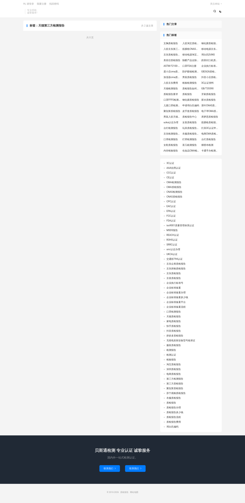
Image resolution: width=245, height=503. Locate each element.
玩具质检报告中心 (190, 129)
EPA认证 (171, 212)
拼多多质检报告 (174, 336)
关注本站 (215, 4)
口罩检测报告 (171, 140)
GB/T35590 (207, 89)
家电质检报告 (173, 322)
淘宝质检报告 (173, 365)
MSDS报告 (172, 231)
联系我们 (110, 469)
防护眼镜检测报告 (190, 72)
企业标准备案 (173, 289)
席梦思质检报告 (209, 118)
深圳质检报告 (173, 370)
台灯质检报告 (208, 140)
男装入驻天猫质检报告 (172, 118)
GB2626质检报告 (209, 72)
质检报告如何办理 (190, 89)
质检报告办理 (173, 408)
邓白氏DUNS (208, 55)
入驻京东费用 (171, 84)
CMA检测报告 (173, 183)
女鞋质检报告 (171, 146)
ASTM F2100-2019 (172, 67)
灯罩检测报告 (189, 140)
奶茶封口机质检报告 (209, 61)
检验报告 (171, 360)
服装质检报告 (173, 346)
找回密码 (54, 4)
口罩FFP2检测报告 (172, 101)
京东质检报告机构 (172, 55)
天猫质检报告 (173, 317)
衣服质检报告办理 (190, 134)
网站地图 (134, 493)
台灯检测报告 (171, 129)
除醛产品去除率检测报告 (190, 61)
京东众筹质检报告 (176, 265)
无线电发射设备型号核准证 (180, 341)
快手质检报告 (173, 327)
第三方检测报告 (174, 380)
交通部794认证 (174, 260)
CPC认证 (171, 202)
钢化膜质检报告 (190, 101)
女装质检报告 (189, 123)
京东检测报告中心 (172, 134)
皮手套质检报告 (190, 112)
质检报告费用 (173, 423)
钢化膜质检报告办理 (209, 44)
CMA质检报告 (173, 188)
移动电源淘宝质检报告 (190, 55)
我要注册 (41, 4)
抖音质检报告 (173, 332)
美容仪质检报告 (172, 61)
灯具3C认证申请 (209, 129)
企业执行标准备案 (209, 67)
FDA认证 (171, 221)
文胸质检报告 (171, 44)
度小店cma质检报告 (172, 72)
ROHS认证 (172, 241)
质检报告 (187, 95)
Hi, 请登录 (28, 4)
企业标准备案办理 (176, 293)
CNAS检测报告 (174, 193)
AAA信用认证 (173, 169)
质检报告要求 (171, 95)
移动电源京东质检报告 (209, 50)
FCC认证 (171, 217)
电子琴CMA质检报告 (209, 112)
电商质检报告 (173, 375)
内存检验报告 (171, 151)
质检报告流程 (173, 418)
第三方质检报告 (174, 384)
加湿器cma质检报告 (172, 78)
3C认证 (170, 164)
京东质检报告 (173, 274)
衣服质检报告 (173, 399)
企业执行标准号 (174, 284)
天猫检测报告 (171, 89)
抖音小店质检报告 (209, 78)
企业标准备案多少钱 (177, 298)
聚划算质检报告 (172, 112)
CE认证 (170, 178)
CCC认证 (171, 174)
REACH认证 (172, 236)
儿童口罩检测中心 (172, 106)
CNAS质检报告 (174, 197)
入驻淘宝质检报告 (190, 44)
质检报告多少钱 (174, 413)
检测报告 (171, 351)
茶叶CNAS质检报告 (209, 106)
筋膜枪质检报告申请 (209, 123)
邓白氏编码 (172, 427)
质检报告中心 (189, 118)
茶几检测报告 (189, 146)
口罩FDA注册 (189, 67)
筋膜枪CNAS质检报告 (190, 50)
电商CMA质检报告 (209, 134)
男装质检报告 (189, 78)
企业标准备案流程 (176, 308)
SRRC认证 (171, 245)
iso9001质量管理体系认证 (180, 226)
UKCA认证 (171, 255)
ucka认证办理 (171, 123)
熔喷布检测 (207, 146)
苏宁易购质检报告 (176, 394)
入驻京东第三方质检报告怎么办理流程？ (172, 50)
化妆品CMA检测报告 (190, 151)
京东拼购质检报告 (176, 269)
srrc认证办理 (173, 250)
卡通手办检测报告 (209, 151)
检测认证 (171, 356)
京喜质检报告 (173, 279)
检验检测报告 (189, 84)
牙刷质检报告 (208, 95)
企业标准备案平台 (176, 303)
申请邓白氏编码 (190, 106)
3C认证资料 (207, 84)
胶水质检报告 (208, 101)
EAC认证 (171, 207)
